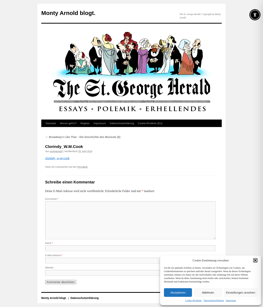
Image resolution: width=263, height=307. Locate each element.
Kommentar (52, 199)
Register (85, 123)
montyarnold (56, 151)
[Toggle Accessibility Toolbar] (255, 15)
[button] (255, 260)
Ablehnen (208, 292)
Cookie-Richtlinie (193, 300)
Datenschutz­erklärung (214, 300)
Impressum (231, 300)
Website (49, 267)
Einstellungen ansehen (240, 292)
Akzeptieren (177, 292)
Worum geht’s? (68, 123)
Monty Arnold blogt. (68, 13)
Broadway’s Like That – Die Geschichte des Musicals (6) (82, 137)
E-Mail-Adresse (53, 255)
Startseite (50, 123)
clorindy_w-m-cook (57, 158)
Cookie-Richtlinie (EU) (150, 123)
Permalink (82, 167)
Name (49, 243)
